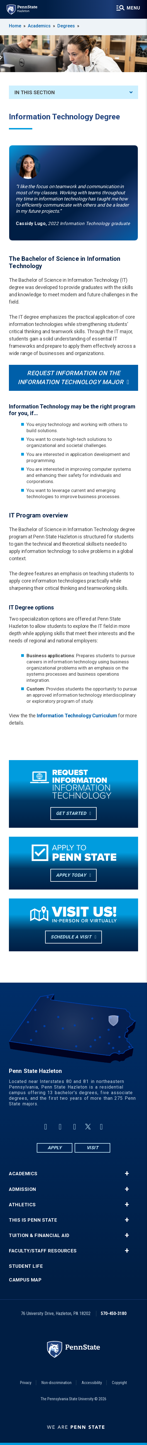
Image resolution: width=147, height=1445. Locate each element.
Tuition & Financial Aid (39, 1235)
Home (15, 26)
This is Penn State (33, 1220)
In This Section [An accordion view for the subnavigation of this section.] (73, 92)
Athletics (22, 1204)
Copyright (119, 1382)
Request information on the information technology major (70, 378)
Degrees (66, 26)
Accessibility (92, 1382)
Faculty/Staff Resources (43, 1251)
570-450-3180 (113, 1313)
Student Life (26, 1266)
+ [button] (127, 1173)
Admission (22, 1189)
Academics (39, 26)
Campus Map (25, 1280)
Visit (93, 1147)
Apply (55, 1147)
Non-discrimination (56, 1382)
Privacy (25, 1382)
